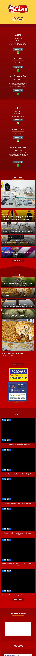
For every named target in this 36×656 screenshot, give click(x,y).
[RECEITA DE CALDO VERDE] (18, 314)
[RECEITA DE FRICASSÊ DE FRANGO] (18, 293)
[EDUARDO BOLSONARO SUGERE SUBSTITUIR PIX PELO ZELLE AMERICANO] (18, 252)
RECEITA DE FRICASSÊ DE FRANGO (12, 353)
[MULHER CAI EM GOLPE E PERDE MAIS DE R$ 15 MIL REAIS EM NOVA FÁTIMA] (18, 216)
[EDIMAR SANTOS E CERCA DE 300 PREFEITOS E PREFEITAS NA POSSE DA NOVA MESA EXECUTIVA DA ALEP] (18, 303)
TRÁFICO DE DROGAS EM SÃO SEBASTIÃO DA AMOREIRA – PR (17, 193)
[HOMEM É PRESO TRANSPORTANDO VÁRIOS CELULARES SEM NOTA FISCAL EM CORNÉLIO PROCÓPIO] (18, 240)
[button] (18, 25)
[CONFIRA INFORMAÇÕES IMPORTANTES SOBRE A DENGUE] (18, 282)
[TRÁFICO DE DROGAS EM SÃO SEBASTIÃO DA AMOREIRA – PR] (18, 228)
